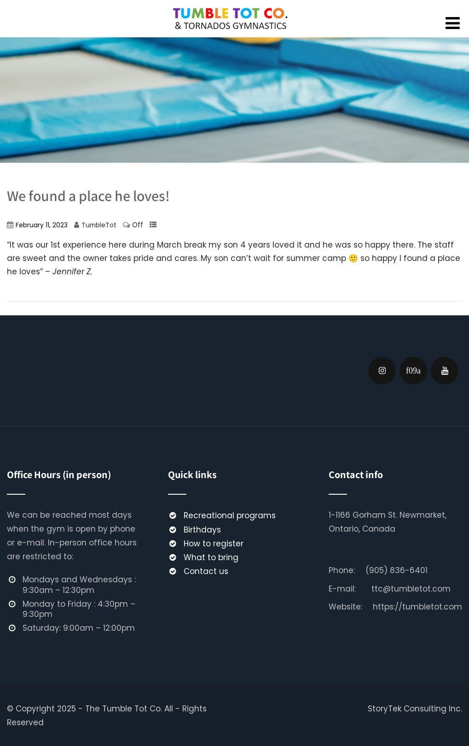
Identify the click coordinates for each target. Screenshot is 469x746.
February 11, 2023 (42, 225)
